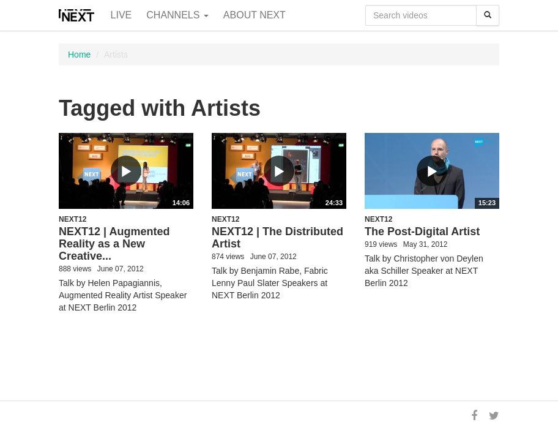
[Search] (487, 15)
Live (121, 15)
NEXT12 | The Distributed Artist (277, 237)
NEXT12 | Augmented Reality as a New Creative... (114, 243)
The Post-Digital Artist (422, 231)
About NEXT (254, 15)
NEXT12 (72, 219)
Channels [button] (177, 15)
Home (79, 54)
